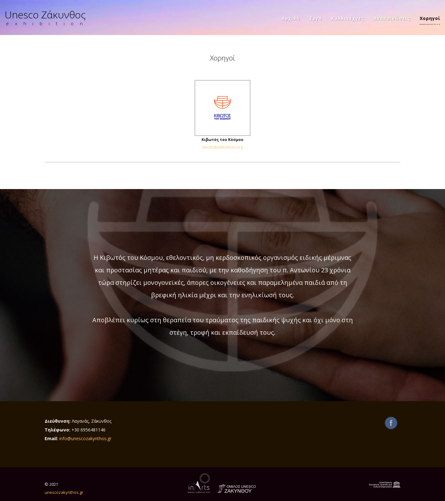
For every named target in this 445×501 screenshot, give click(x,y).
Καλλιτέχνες (347, 18)
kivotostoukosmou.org (223, 147)
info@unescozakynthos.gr (85, 438)
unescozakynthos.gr (64, 492)
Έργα (315, 18)
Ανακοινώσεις (392, 18)
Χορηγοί (430, 18)
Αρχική (291, 18)
